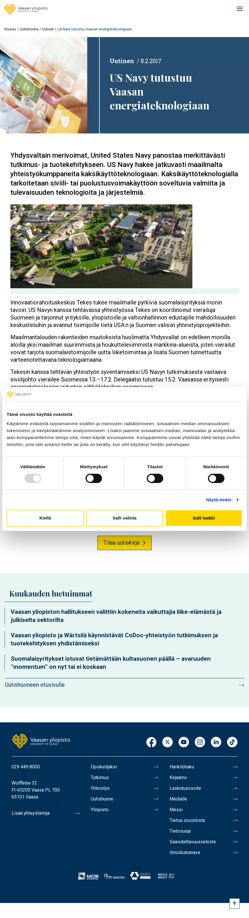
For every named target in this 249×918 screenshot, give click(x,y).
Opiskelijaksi (104, 767)
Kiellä (45, 517)
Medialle (178, 799)
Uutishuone (29, 29)
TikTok (232, 742)
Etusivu (10, 29)
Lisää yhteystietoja (31, 813)
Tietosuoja (180, 831)
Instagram (200, 742)
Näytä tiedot (218, 499)
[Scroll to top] (234, 903)
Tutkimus (100, 777)
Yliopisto (100, 809)
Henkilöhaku (182, 767)
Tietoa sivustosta (187, 820)
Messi (176, 809)
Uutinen (122, 61)
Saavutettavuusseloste (193, 841)
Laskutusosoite (185, 788)
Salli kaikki (204, 517)
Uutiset (48, 29)
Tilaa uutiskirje (121, 542)
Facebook (151, 742)
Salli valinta (125, 517)
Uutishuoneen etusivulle (35, 684)
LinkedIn (216, 742)
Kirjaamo (178, 777)
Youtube (184, 742)
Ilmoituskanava (185, 852)
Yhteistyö (100, 788)
